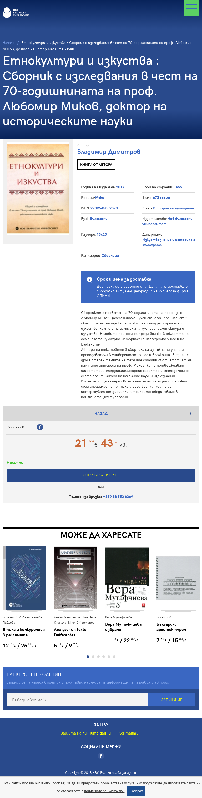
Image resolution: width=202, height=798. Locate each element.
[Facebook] (101, 756)
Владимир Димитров (108, 151)
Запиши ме (171, 699)
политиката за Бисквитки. (104, 791)
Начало (8, 42)
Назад (101, 413)
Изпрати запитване (101, 475)
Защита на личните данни (86, 733)
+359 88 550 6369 (118, 496)
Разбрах (136, 791)
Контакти (128, 733)
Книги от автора (96, 164)
